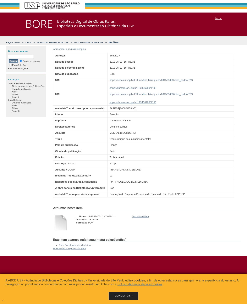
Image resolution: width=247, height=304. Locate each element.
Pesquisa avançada (18, 68)
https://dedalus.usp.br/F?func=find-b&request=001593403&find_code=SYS (151, 80)
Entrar (218, 18)
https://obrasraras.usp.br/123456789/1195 (133, 87)
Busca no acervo (30, 61)
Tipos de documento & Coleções (28, 86)
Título (15, 94)
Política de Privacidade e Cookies (139, 284)
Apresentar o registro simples (69, 49)
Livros (28, 42)
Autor (14, 91)
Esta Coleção (17, 65)
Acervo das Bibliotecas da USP (53, 42)
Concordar (124, 295)
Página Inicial (13, 42)
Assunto (16, 97)
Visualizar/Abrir (140, 216)
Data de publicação (21, 89)
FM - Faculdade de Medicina (88, 42)
